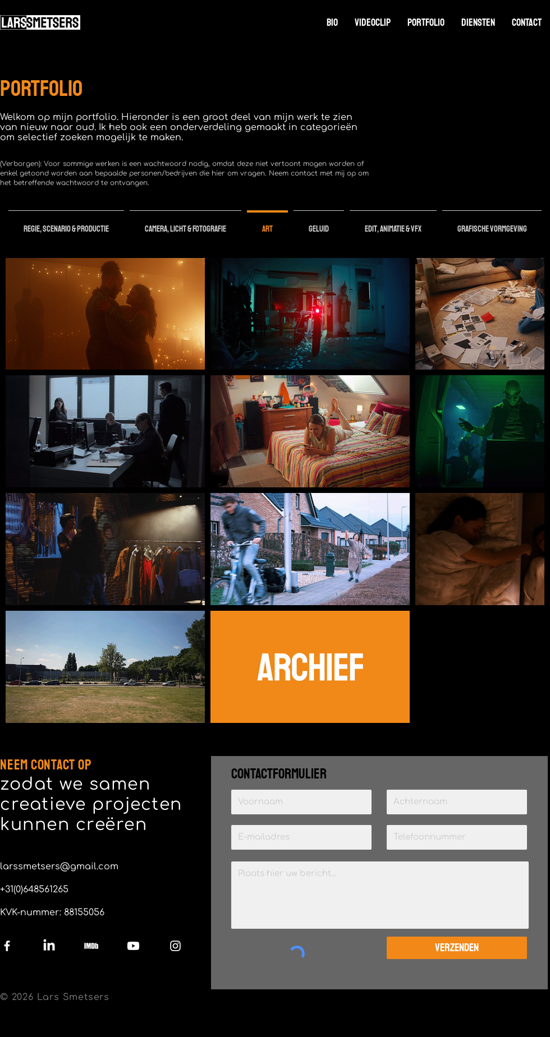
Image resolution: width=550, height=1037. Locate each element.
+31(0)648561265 (34, 889)
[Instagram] (175, 946)
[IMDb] (91, 946)
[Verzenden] (457, 948)
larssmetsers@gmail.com (59, 866)
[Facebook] (7, 946)
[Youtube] (133, 946)
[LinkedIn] (49, 946)
